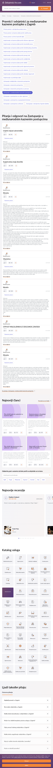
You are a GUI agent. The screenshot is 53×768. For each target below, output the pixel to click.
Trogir (10, 479)
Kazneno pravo (16, 15)
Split (5, 479)
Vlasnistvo (7, 259)
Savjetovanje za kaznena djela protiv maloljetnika (17, 59)
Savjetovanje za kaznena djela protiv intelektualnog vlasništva (20, 48)
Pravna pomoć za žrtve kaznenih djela (14, 36)
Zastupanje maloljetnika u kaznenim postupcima (17, 81)
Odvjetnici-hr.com (11, 2)
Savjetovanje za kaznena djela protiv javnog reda (17, 55)
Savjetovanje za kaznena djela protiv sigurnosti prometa (19, 66)
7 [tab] (28, 538)
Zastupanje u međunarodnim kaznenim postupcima (17, 92)
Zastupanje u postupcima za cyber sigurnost (16, 96)
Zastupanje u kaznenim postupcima (13, 85)
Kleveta (6, 193)
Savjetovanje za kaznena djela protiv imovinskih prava (18, 44)
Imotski (32, 479)
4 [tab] (23, 538)
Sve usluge (9, 15)
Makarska (17, 479)
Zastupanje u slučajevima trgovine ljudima (37, 103)
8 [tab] (30, 538)
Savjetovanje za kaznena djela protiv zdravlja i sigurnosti (19, 74)
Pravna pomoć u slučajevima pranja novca (15, 29)
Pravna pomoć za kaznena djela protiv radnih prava (17, 33)
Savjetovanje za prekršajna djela (12, 77)
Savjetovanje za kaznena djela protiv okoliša (15, 62)
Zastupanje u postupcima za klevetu (13, 103)
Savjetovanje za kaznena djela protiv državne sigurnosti (19, 40)
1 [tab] (18, 538)
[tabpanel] (23, 515)
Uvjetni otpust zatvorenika (12, 131)
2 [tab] (20, 538)
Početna (3, 15)
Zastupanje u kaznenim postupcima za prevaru (16, 89)
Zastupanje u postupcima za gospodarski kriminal (17, 100)
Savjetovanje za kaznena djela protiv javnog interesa (18, 51)
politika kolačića (17, 757)
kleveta (5, 287)
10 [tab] (33, 538)
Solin (43, 479)
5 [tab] (25, 538)
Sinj (38, 479)
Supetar (25, 479)
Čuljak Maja (15, 529)
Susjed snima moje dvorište (13, 162)
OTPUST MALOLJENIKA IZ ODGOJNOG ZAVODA (21, 327)
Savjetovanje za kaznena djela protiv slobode (16, 70)
